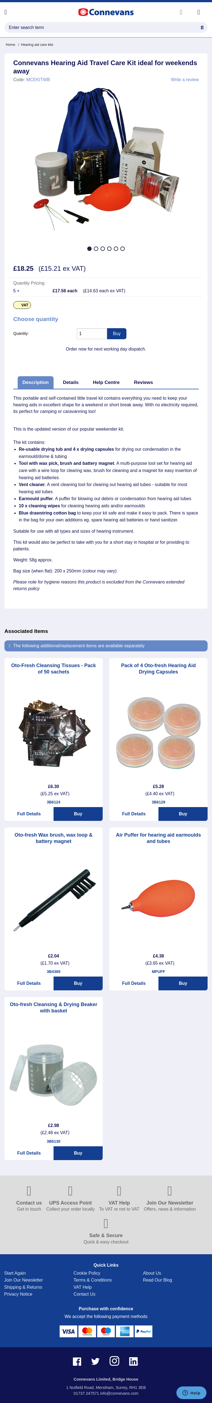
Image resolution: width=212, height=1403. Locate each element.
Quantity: (21, 333)
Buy (78, 813)
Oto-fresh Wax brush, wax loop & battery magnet (53, 838)
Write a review (185, 80)
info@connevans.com (119, 1393)
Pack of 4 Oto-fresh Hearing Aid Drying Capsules (158, 669)
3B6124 (53, 802)
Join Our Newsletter (23, 1280)
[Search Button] (202, 26)
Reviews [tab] (143, 382)
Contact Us (84, 1294)
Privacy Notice (18, 1294)
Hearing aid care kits (35, 45)
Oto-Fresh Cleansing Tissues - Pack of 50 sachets (53, 669)
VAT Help (82, 1287)
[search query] (106, 27)
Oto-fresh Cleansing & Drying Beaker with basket (53, 1008)
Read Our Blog (157, 1280)
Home (10, 45)
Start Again (15, 1273)
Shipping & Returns (23, 1287)
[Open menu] (5, 12)
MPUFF (158, 971)
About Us (152, 1273)
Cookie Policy (86, 1273)
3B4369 (53, 971)
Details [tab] (71, 382)
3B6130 (53, 1141)
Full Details (29, 813)
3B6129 (158, 802)
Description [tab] (35, 382)
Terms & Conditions (92, 1280)
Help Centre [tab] (106, 382)
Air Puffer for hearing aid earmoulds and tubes (158, 838)
